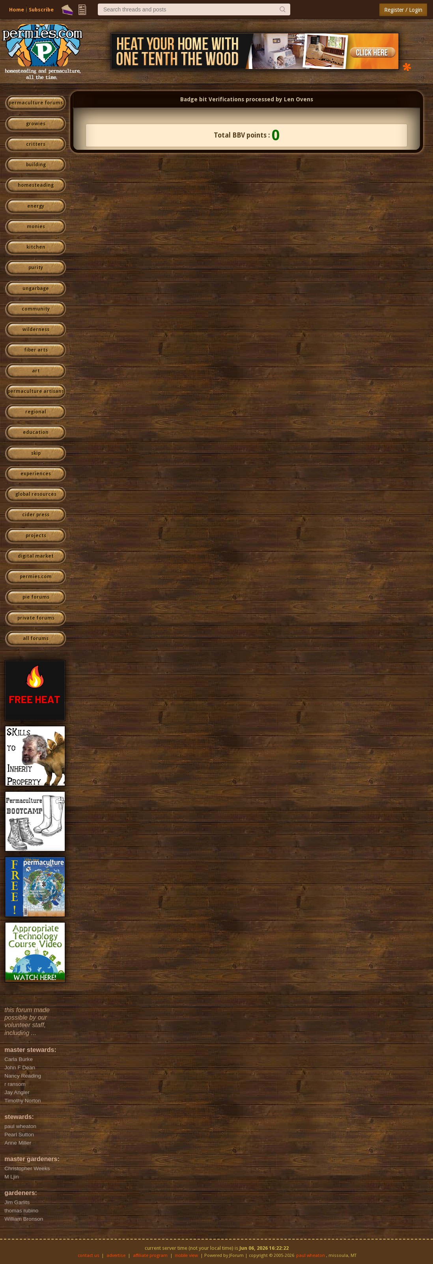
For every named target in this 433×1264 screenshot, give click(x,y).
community (36, 309)
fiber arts (36, 350)
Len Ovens (298, 99)
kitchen (35, 247)
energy (35, 206)
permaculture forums (36, 103)
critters (35, 144)
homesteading (36, 185)
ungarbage (35, 288)
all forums (36, 638)
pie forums (35, 597)
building (36, 165)
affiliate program (150, 1255)
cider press (35, 515)
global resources (35, 494)
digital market (36, 556)
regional (35, 412)
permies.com (36, 576)
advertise (115, 1255)
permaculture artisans (35, 391)
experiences (36, 474)
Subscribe (41, 10)
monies (36, 226)
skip (36, 453)
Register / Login (403, 10)
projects (36, 535)
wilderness (35, 329)
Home (16, 10)
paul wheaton (310, 1255)
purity (35, 267)
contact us (88, 1255)
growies (35, 124)
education (36, 432)
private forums (35, 618)
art (36, 371)
